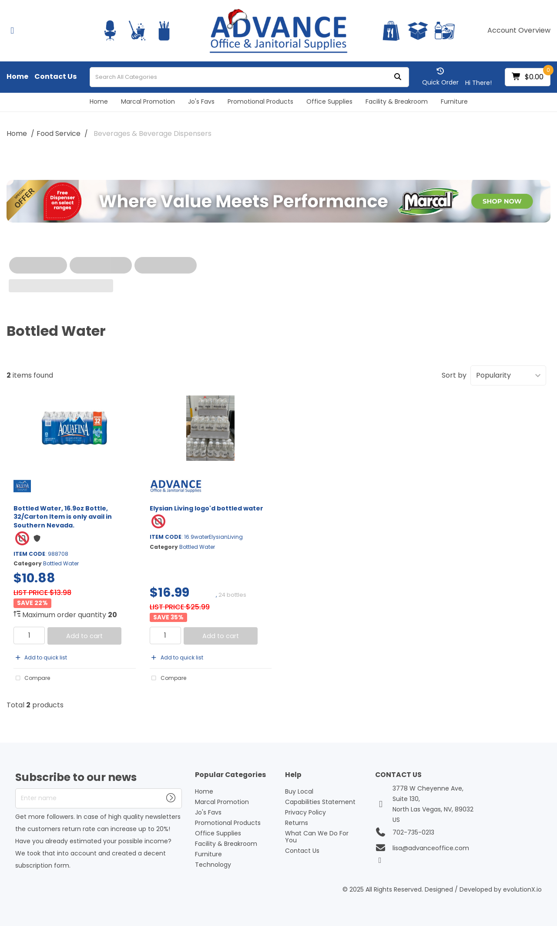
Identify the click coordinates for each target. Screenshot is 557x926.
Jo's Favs (201, 101)
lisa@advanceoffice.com (431, 848)
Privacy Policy (305, 812)
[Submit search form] (398, 76)
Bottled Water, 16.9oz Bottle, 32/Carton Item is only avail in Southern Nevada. (62, 516)
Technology (213, 864)
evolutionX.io (522, 889)
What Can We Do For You (317, 837)
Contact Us (55, 76)
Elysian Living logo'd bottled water (206, 508)
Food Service (59, 133)
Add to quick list (40, 657)
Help (293, 775)
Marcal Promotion (148, 101)
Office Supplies (329, 101)
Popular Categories (230, 775)
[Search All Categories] (249, 77)
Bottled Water (61, 563)
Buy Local (299, 791)
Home (17, 76)
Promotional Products (260, 101)
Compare (31, 678)
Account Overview (518, 30)
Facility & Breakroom (397, 101)
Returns (296, 822)
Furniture (454, 101)
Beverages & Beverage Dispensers (152, 133)
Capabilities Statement (320, 802)
